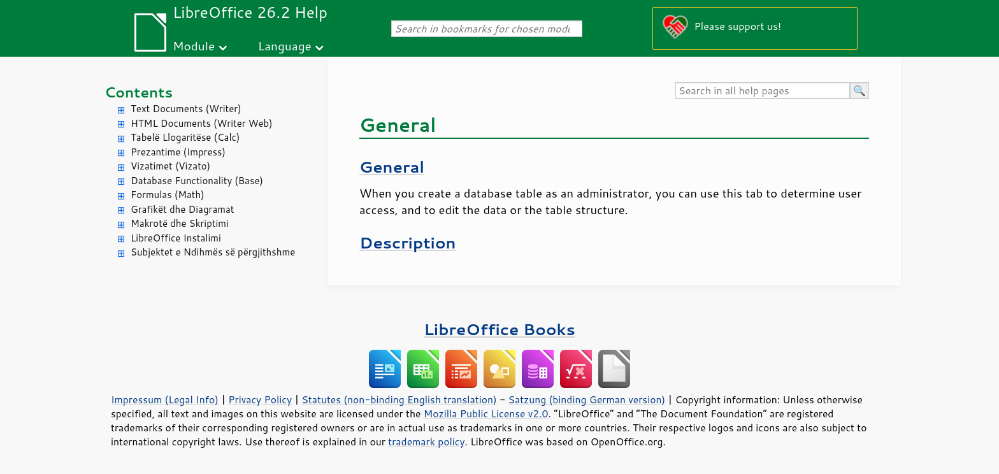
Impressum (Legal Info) (165, 399)
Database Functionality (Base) (197, 180)
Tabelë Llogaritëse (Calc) (185, 137)
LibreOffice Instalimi (176, 238)
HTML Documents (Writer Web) (202, 123)
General (391, 166)
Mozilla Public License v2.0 (486, 413)
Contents (138, 92)
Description (407, 242)
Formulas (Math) (168, 194)
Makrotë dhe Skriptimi (180, 223)
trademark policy (426, 441)
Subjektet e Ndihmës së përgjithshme (213, 252)
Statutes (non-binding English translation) (398, 399)
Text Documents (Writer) (186, 108)
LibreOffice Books (499, 329)
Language (285, 45)
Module (194, 45)
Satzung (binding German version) (587, 399)
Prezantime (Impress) (178, 152)
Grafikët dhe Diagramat (182, 209)
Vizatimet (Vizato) (170, 166)
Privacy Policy (260, 399)
